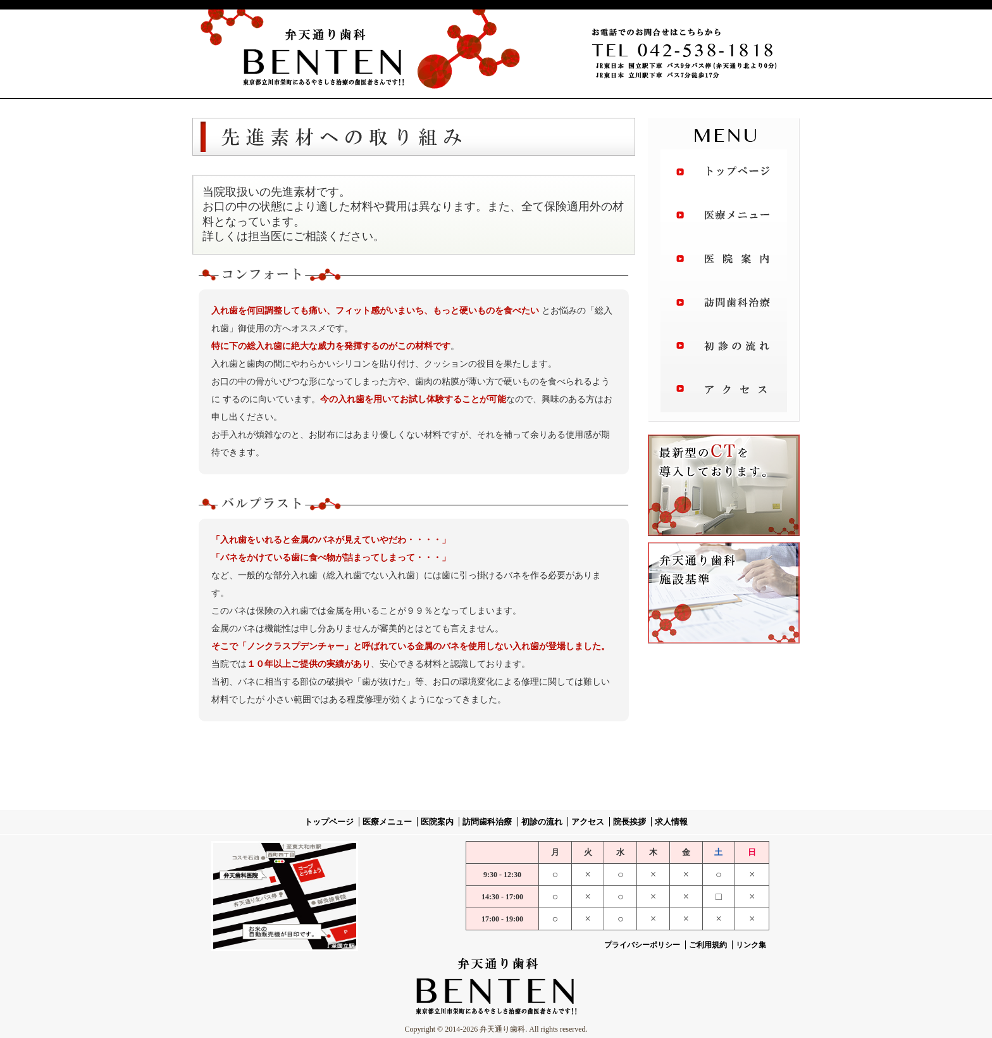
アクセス (723, 393)
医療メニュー (387, 821)
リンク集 (751, 944)
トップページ (723, 171)
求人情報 (671, 821)
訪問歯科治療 (723, 304)
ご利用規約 (709, 944)
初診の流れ (723, 349)
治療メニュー (723, 216)
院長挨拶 (629, 821)
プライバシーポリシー (642, 944)
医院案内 (723, 260)
